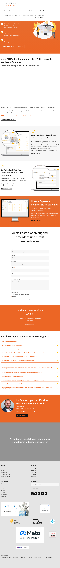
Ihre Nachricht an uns (15, 279)
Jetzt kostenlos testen (8, 46)
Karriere (36, 2)
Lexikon (30, 557)
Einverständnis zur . (20, 294)
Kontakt (25, 2)
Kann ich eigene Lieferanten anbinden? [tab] (12, 376)
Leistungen (48, 7)
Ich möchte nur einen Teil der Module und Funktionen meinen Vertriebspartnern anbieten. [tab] (26, 364)
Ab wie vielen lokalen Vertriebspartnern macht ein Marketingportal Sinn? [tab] (21, 349)
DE (56, 2)
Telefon (13, 267)
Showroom (52, 2)
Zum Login (20, 46)
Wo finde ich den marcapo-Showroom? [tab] (12, 345)
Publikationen (46, 2)
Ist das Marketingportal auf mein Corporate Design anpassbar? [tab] (18, 360)
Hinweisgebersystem (48, 557)
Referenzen (56, 7)
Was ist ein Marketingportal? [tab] (9, 341)
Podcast (40, 2)
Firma (12, 249)
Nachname (13, 261)
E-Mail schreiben (21, 415)
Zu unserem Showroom (30, 324)
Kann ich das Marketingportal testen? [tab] (12, 384)
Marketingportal (24, 7)
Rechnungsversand (6, 557)
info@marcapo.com (5, 476)
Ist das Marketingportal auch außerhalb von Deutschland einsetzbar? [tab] (20, 356)
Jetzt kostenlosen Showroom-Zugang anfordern (23, 299)
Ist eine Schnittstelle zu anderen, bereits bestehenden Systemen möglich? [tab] (22, 372)
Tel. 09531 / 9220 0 (25, 411)
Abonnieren (35, 488)
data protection (14, 292)
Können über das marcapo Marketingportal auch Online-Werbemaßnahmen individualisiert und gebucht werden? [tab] (27, 388)
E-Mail (12, 273)
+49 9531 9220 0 (6, 474)
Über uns (21, 2)
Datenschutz (23, 557)
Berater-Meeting (37, 557)
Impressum (15, 557)
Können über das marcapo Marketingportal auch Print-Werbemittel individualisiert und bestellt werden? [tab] (27, 368)
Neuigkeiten (30, 2)
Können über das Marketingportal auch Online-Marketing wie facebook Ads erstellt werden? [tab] (26, 353)
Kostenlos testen (54, 9)
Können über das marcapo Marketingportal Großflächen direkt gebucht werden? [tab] (23, 380)
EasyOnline (33, 7)
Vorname (13, 255)
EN (58, 2)
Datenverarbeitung (25, 294)
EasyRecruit (41, 7)
